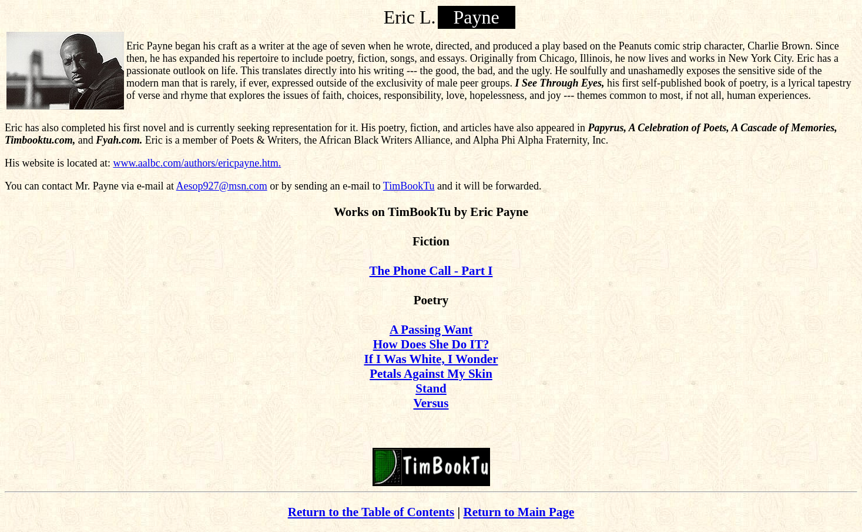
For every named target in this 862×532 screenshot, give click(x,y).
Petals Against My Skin (431, 374)
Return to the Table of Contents (371, 512)
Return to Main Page (518, 512)
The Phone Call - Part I (431, 271)
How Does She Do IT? (431, 344)
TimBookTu (409, 186)
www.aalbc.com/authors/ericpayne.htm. (197, 163)
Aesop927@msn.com (221, 186)
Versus (430, 403)
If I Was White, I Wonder (431, 359)
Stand (431, 388)
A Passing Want (431, 329)
